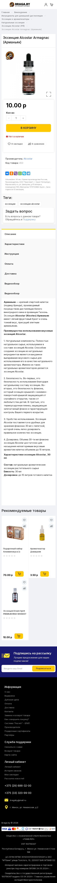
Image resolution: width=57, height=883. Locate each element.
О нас (7, 692)
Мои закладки (12, 774)
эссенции (10, 203)
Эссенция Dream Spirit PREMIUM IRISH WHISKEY (14, 612)
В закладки (17, 144)
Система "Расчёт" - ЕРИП (17, 723)
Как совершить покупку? (17, 719)
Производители (12, 727)
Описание (10, 234)
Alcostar (28, 158)
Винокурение (20, 12)
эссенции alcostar (30, 203)
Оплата (9, 263)
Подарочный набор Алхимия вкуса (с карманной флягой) (12, 550)
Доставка (10, 273)
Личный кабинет (13, 767)
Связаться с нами (13, 747)
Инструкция (12, 253)
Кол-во (10, 112)
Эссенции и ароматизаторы (15, 19)
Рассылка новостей (14, 778)
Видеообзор (12, 283)
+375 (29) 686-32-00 (18, 785)
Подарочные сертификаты (17, 731)
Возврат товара (12, 751)
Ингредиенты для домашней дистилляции (22, 16)
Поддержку (29, 219)
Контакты (9, 711)
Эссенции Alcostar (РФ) (13, 26)
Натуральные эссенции (13, 22)
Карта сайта (11, 755)
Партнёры (9, 735)
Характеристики (14, 244)
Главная (6, 12)
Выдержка (10, 696)
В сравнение (38, 144)
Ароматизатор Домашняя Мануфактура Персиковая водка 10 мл (40, 550)
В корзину (28, 127)
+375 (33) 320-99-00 (18, 792)
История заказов (13, 771)
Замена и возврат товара (17, 715)
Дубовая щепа (12, 700)
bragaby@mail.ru (18, 800)
